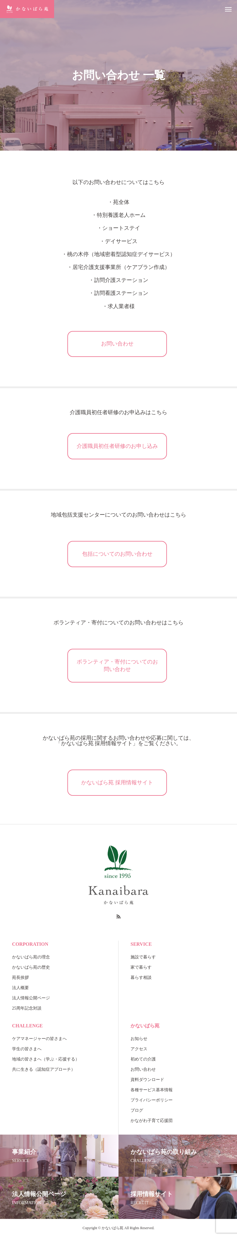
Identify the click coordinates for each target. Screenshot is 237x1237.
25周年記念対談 (27, 1008)
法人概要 (20, 988)
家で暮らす (141, 967)
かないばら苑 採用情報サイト (117, 782)
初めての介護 (143, 1059)
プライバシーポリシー (152, 1100)
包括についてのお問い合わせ (117, 554)
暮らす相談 (141, 977)
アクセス (139, 1049)
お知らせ (139, 1038)
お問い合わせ (117, 344)
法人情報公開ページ (31, 998)
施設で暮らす (143, 957)
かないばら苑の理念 (31, 957)
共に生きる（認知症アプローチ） (43, 1069)
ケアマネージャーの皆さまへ (39, 1038)
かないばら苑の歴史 (31, 967)
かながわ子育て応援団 (152, 1120)
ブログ (137, 1110)
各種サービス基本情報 (152, 1090)
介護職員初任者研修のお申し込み (117, 446)
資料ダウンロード (147, 1079)
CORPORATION (30, 944)
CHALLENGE (27, 1025)
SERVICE (141, 944)
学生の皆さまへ (27, 1049)
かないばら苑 (145, 1025)
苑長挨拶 (20, 977)
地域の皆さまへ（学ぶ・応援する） (45, 1059)
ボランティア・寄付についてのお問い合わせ (117, 665)
